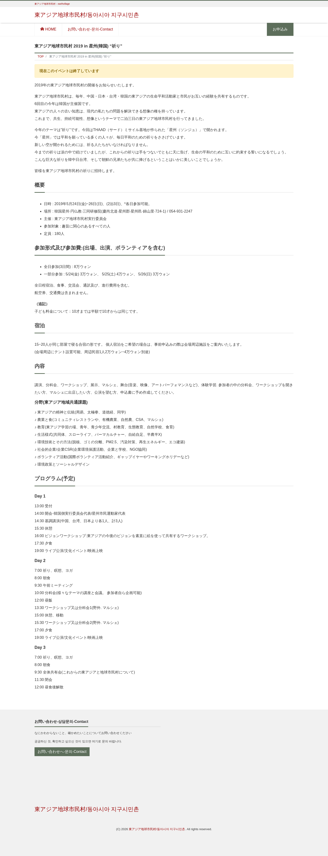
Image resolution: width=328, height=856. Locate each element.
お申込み (280, 29)
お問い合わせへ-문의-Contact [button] (62, 752)
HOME (48, 29)
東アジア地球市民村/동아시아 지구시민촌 (87, 15)
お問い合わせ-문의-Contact (90, 29)
